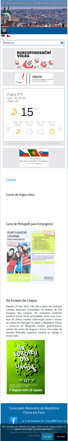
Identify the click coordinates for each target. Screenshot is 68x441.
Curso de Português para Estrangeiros (29, 223)
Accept (47, 436)
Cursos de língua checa (20, 194)
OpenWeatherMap (51, 143)
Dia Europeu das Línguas (21, 300)
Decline (61, 436)
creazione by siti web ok (20, 143)
